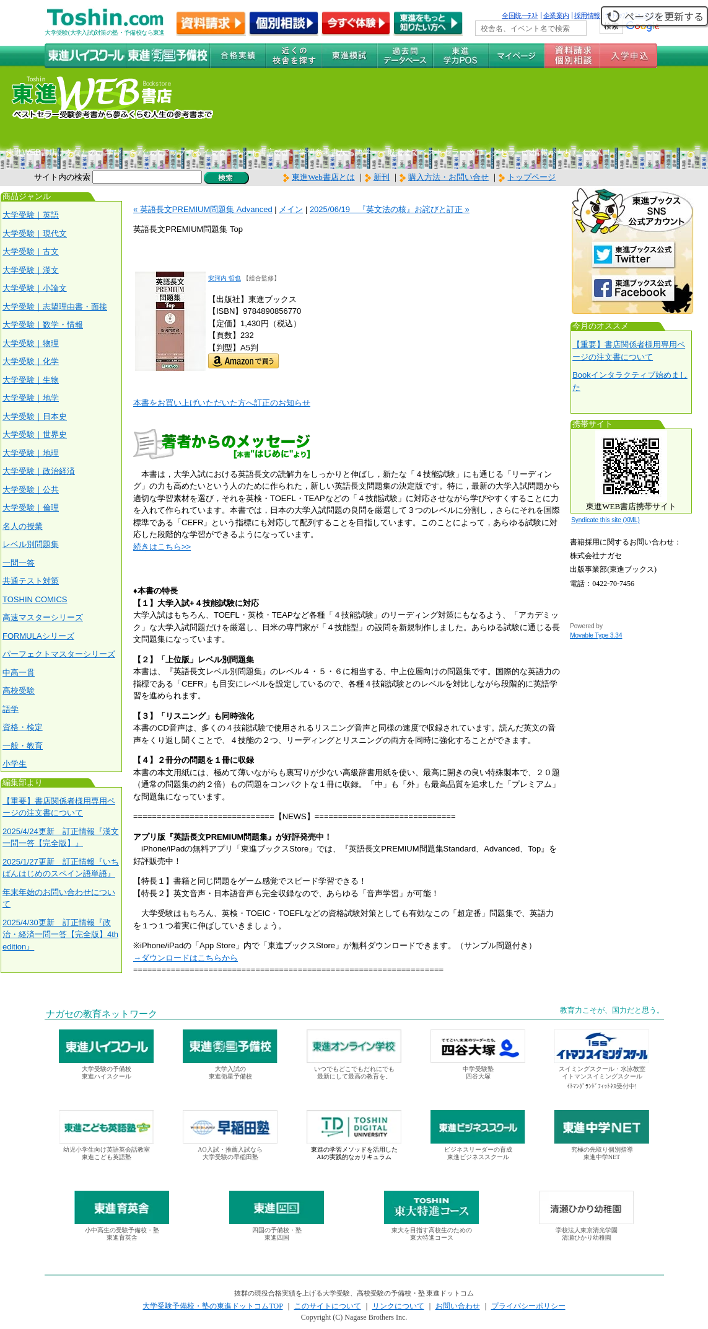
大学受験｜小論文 (34, 288)
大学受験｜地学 (30, 397)
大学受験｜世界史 (34, 434)
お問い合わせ (457, 1306)
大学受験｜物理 (30, 343)
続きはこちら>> (162, 546)
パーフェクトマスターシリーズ (58, 654)
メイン (291, 209)
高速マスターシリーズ (42, 617)
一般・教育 (22, 745)
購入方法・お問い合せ (448, 177)
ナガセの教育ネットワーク (101, 1014)
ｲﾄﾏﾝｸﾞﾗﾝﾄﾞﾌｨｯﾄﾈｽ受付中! (602, 1086)
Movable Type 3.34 (596, 635)
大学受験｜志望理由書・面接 (54, 306)
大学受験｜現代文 (34, 233)
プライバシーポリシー (528, 1306)
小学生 (14, 763)
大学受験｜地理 (30, 453)
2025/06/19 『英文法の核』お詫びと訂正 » (390, 209)
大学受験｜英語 (30, 215)
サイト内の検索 (62, 177)
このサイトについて (327, 1306)
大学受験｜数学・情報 (42, 324)
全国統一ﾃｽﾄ (520, 15)
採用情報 (587, 15)
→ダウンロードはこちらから (185, 957)
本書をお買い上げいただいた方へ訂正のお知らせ (221, 402)
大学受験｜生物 (30, 379)
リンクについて (398, 1306)
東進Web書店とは (319, 177)
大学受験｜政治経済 (38, 471)
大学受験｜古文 (30, 251)
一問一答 (18, 562)
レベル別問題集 (30, 544)
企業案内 (556, 15)
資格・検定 (22, 727)
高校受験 (18, 690)
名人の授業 (22, 526)
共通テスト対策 (30, 580)
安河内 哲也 (224, 278)
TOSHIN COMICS (35, 599)
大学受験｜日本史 (34, 416)
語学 (10, 709)
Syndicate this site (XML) (605, 520)
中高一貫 (18, 672)
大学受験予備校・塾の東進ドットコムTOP (212, 1306)
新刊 (377, 177)
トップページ (531, 177)
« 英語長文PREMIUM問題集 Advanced (203, 209)
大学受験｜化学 (30, 361)
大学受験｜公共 (30, 489)
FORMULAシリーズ (38, 636)
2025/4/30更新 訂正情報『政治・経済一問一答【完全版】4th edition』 (60, 934)
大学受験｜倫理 (30, 507)
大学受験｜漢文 (30, 270)
